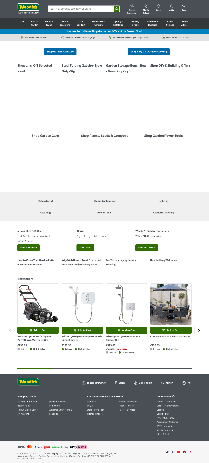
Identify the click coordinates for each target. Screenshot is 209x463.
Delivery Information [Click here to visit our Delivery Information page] (27, 401)
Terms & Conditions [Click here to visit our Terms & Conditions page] (166, 401)
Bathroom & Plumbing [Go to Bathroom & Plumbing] (152, 23)
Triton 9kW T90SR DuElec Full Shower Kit (123, 338)
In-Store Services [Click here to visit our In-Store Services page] (127, 409)
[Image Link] (45, 130)
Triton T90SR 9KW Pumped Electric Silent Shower (82, 338)
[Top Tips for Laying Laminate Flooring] (126, 260)
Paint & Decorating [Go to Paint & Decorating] (65, 23)
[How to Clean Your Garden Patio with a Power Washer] (38, 260)
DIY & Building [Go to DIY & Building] (81, 23)
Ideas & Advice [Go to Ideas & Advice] (184, 23)
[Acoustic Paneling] (163, 210)
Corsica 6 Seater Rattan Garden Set (171, 336)
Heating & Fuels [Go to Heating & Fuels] (135, 23)
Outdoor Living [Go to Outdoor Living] (49, 23)
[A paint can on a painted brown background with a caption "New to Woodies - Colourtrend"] (45, 199)
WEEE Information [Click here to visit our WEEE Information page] (165, 426)
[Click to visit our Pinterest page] (184, 452)
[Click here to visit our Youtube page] (178, 452)
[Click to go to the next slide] (198, 330)
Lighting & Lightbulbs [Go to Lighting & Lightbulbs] (118, 23)
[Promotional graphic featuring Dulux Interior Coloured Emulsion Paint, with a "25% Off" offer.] (38, 66)
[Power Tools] (104, 210)
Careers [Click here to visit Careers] (160, 409)
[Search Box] (84, 9)
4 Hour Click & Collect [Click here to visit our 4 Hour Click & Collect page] (27, 409)
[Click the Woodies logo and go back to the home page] (28, 9)
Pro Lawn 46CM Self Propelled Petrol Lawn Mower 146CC (34, 338)
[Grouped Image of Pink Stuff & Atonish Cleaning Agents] (45, 210)
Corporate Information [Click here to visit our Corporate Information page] (168, 405)
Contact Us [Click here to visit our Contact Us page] (92, 401)
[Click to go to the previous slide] (10, 330)
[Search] (116, 9)
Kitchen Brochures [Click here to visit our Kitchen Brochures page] (128, 401)
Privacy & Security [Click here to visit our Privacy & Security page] (165, 418)
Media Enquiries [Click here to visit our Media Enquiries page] (165, 430)
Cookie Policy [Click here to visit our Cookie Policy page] (163, 413)
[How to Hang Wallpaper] (171, 258)
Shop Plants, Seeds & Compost (104, 136)
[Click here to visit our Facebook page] (173, 452)
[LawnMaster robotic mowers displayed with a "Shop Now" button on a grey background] (104, 166)
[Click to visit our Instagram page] (190, 452)
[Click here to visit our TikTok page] (167, 452)
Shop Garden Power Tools (163, 136)
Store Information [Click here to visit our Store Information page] (95, 409)
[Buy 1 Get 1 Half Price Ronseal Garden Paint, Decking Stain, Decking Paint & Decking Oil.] (82, 66)
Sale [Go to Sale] (22, 21)
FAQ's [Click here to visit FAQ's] (90, 405)
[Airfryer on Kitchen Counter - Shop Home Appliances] (104, 199)
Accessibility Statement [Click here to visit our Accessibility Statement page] (168, 422)
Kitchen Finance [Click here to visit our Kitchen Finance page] (95, 413)
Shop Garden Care (45, 136)
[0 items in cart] (184, 8)
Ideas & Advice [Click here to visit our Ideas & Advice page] (164, 434)
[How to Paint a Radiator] (82, 260)
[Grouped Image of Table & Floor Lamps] (163, 199)
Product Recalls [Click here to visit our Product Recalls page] (126, 405)
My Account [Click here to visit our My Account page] (23, 413)
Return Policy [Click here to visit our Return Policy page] (23, 405)
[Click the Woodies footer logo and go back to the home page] (28, 383)
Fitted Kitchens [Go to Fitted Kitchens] (170, 23)
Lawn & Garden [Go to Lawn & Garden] (34, 23)
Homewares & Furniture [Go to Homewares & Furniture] (98, 23)
